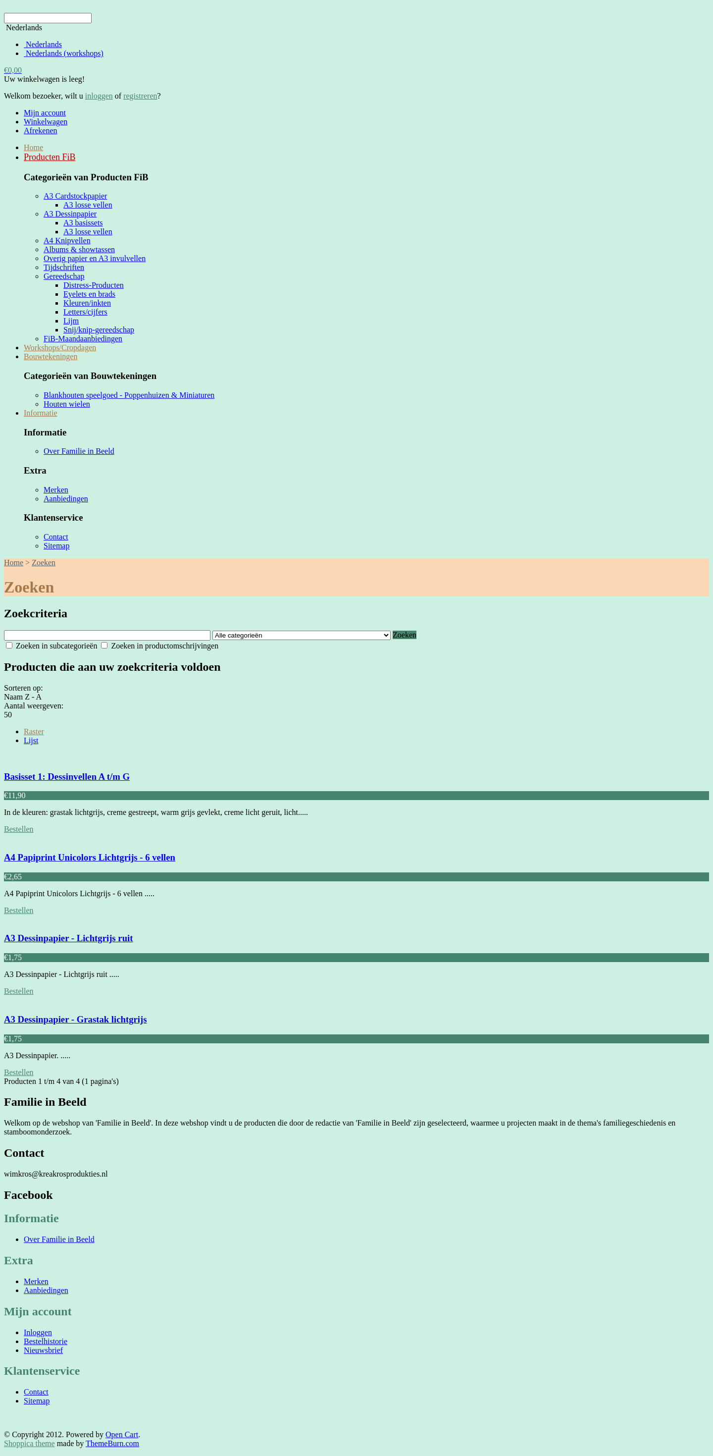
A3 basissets (83, 222)
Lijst (31, 740)
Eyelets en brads (89, 294)
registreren (140, 96)
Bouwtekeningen (50, 356)
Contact (56, 537)
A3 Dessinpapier (70, 214)
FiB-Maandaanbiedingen (83, 338)
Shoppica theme (29, 1443)
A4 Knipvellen (67, 240)
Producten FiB (50, 157)
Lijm (71, 321)
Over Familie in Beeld (79, 451)
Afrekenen (40, 130)
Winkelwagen (45, 121)
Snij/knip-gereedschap (98, 329)
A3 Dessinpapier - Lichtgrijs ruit (68, 938)
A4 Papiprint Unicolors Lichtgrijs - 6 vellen (89, 857)
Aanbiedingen (66, 498)
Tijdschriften (64, 267)
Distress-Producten (93, 285)
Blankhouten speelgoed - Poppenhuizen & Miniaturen (129, 395)
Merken (56, 489)
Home (33, 147)
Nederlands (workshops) (63, 53)
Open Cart (121, 1434)
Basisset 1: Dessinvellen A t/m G (67, 776)
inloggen (99, 96)
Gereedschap (64, 276)
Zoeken (43, 562)
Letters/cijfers (85, 312)
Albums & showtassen (79, 249)
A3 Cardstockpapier (75, 196)
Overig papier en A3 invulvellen (95, 258)
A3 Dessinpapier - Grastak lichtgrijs (75, 1019)
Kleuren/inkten (87, 303)
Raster (34, 731)
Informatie (40, 413)
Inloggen (38, 1332)
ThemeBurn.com (112, 1443)
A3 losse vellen (87, 205)
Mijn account (45, 112)
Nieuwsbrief (43, 1350)
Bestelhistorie (45, 1341)
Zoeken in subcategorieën (51, 646)
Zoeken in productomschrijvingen (159, 646)
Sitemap (56, 545)
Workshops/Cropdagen (60, 347)
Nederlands (43, 44)
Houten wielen (67, 404)
